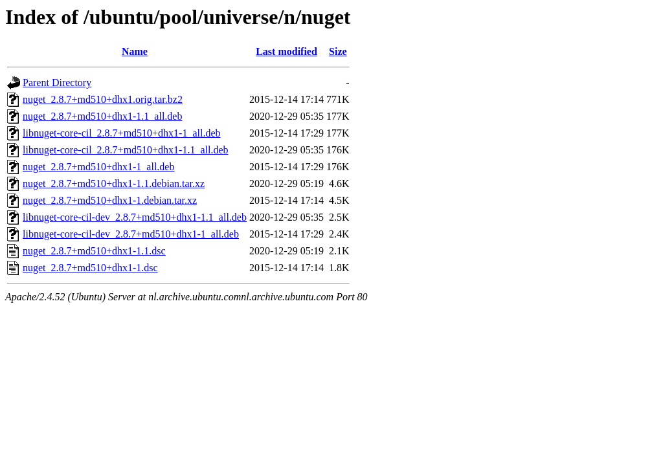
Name (135, 51)
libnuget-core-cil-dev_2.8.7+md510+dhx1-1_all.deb (131, 233)
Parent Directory (57, 82)
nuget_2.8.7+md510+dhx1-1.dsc (90, 267)
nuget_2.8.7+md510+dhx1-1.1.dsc (94, 250)
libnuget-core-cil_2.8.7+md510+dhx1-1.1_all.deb (126, 149)
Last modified (286, 51)
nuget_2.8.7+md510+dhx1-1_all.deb (98, 166)
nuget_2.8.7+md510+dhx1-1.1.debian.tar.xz (114, 183)
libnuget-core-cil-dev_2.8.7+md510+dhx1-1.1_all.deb (135, 217)
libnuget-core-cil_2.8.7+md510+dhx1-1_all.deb (122, 133)
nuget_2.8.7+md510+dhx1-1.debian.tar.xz (110, 200)
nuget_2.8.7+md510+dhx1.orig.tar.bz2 (103, 99)
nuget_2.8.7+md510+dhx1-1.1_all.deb (102, 116)
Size (338, 51)
